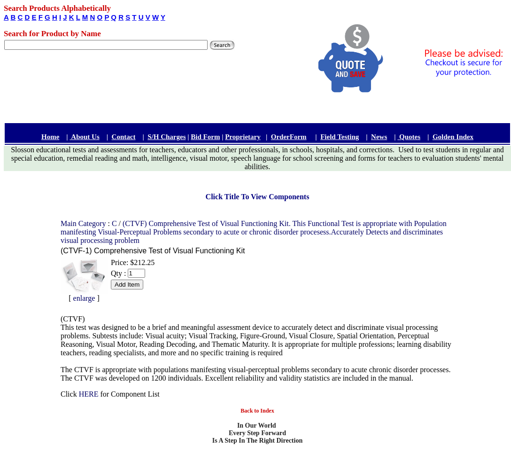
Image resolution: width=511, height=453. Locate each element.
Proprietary (243, 137)
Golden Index (453, 137)
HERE (89, 394)
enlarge (84, 298)
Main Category (84, 223)
